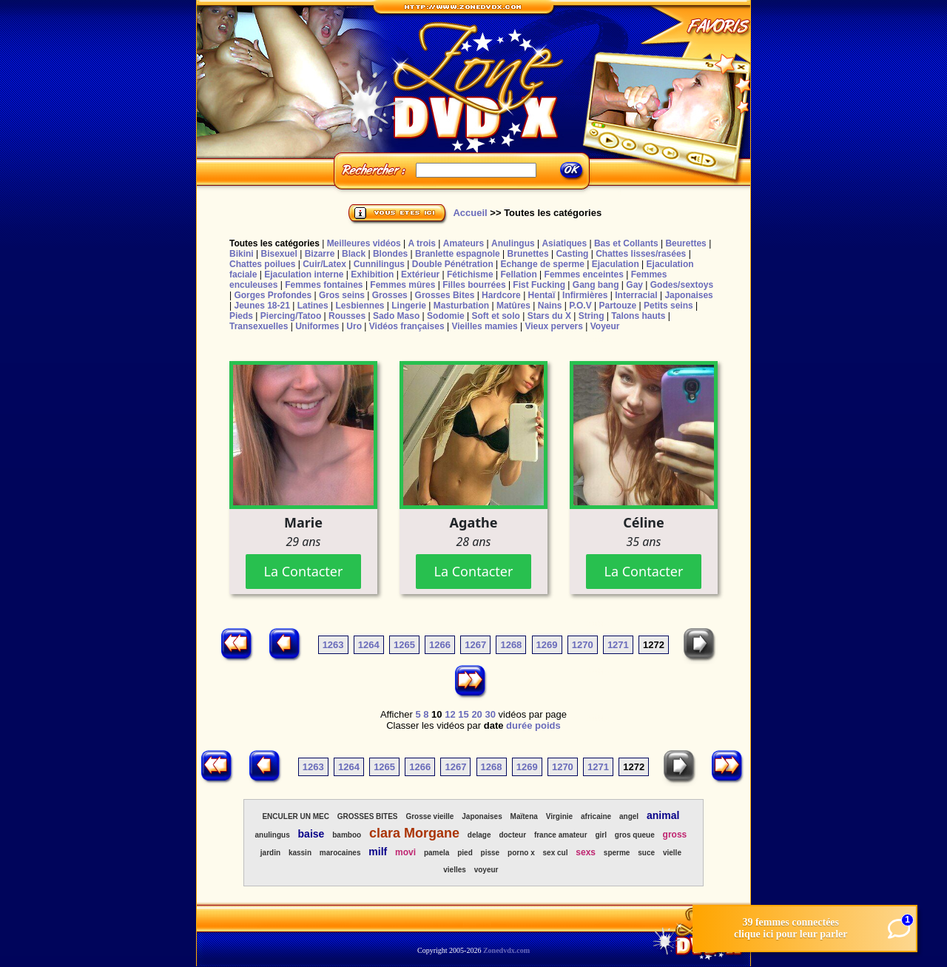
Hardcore (501, 295)
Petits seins (668, 305)
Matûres (513, 305)
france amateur (560, 835)
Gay (634, 285)
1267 (475, 644)
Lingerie (408, 305)
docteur (512, 835)
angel (628, 816)
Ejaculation (615, 264)
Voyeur (605, 326)
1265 (404, 644)
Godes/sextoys (681, 285)
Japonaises (688, 295)
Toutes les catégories (274, 243)
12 (450, 714)
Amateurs (463, 243)
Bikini (241, 254)
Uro (354, 326)
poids (548, 725)
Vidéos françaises (407, 326)
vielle (672, 853)
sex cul (555, 853)
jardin (270, 853)
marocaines (340, 853)
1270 (582, 644)
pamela (436, 853)
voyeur (486, 870)
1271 (618, 644)
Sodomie (446, 316)
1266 (440, 644)
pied (465, 853)
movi (405, 852)
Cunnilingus (379, 264)
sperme (617, 853)
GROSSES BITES (367, 816)
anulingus (272, 835)
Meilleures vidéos (364, 243)
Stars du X (549, 316)
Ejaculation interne (303, 274)
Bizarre (320, 254)
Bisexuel (278, 254)
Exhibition (372, 274)
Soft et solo (496, 316)
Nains (550, 305)
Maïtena (524, 816)
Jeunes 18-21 (261, 305)
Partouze (617, 305)
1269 (547, 644)
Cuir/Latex (324, 264)
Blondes (390, 254)
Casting (572, 254)
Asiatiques (564, 243)
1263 (333, 644)
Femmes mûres (402, 285)
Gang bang (596, 285)
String (591, 316)
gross (675, 834)
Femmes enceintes (584, 274)
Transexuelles (258, 326)
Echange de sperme (542, 264)
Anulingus (513, 243)
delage (479, 835)
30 (490, 714)
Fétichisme (470, 274)
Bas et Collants (626, 243)
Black (353, 254)
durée (519, 725)
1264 (369, 644)
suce (646, 853)
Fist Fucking (539, 285)
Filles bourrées (473, 285)
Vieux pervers (554, 326)
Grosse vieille (429, 816)
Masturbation (461, 305)
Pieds (241, 316)
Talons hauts (638, 316)
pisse (490, 853)
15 (463, 714)
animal (663, 815)
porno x (521, 853)
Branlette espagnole (457, 254)
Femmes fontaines (324, 285)
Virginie (559, 816)
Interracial (636, 295)
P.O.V (580, 305)
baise (311, 834)
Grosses (390, 295)
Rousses (346, 316)
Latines (312, 305)
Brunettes (528, 254)
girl (601, 835)
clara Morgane (414, 833)
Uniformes (317, 326)
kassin (300, 853)
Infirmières (584, 295)
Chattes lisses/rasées (641, 254)
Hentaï (542, 295)
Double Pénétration (452, 264)
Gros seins (342, 295)
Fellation (518, 274)
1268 (511, 644)
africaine (596, 816)
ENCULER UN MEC (295, 816)
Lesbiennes (359, 305)
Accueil (470, 212)
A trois (422, 243)
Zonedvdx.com (506, 950)
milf (377, 852)
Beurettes (685, 243)
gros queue (635, 835)
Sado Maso (396, 316)
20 (476, 714)
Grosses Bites (445, 295)
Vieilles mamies (484, 326)
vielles (454, 870)
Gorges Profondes (272, 295)
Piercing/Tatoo (290, 316)
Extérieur (420, 274)
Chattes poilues (262, 264)
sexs (586, 852)
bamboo (346, 835)
